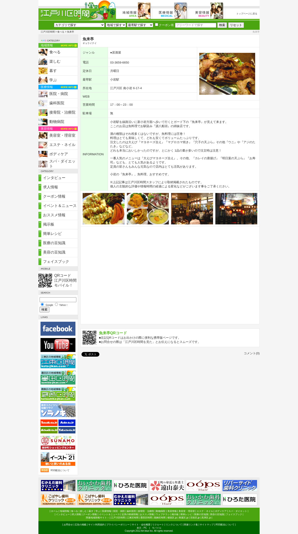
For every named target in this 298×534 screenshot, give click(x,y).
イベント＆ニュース (60, 206)
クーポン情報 (54, 196)
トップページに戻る (246, 13)
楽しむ (55, 61)
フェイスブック (56, 262)
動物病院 (56, 122)
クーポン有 (164, 25)
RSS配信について (60, 470)
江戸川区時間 (48, 31)
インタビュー (54, 178)
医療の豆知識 (54, 243)
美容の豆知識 (54, 252)
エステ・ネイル (62, 145)
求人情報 (50, 187)
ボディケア (58, 154)
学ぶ (53, 80)
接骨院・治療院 (62, 112)
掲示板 (48, 224)
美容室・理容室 (62, 135)
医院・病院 (58, 94)
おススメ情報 (54, 215)
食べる (60, 31)
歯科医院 (56, 103)
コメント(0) (252, 353)
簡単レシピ (52, 234)
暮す (53, 71)
